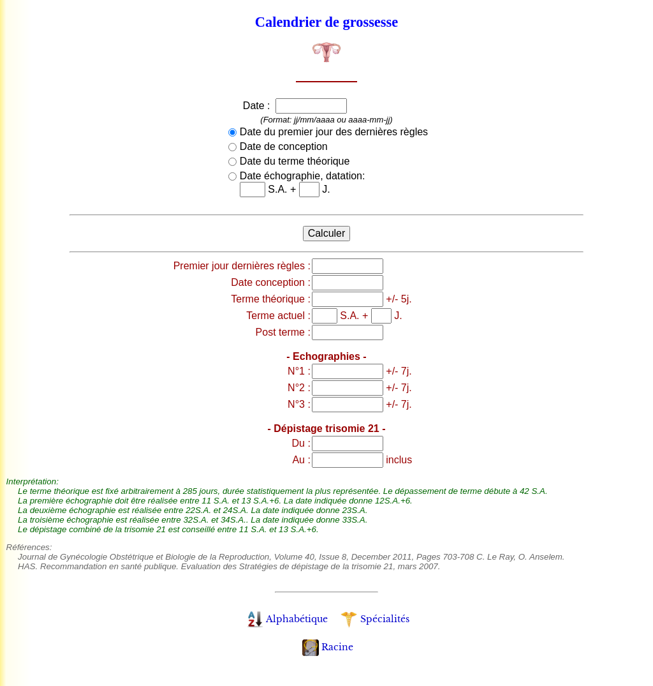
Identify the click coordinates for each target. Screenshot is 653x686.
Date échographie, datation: (302, 175)
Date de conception (284, 146)
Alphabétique (287, 619)
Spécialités (375, 619)
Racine (327, 647)
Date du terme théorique (295, 161)
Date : (258, 105)
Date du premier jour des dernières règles (334, 131)
